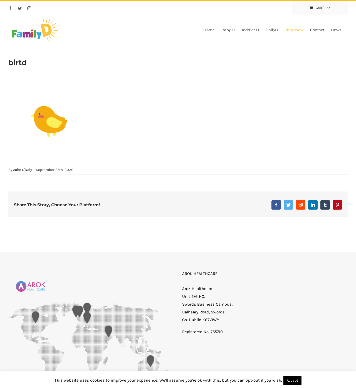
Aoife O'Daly (22, 170)
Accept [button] (292, 380)
